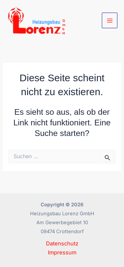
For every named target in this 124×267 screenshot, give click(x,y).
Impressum (62, 252)
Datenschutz (62, 243)
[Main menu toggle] (109, 20)
